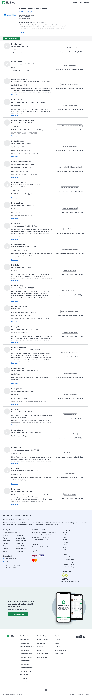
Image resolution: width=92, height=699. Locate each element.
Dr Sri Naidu (15, 489)
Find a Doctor (24, 639)
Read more (14, 94)
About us (57, 639)
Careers (57, 643)
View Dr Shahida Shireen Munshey (70, 167)
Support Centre (42, 657)
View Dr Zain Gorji (70, 270)
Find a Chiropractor (26, 653)
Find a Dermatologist (26, 667)
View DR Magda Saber (70, 394)
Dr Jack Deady (16, 62)
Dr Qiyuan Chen (17, 203)
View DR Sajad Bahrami (69, 146)
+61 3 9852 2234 (10, 558)
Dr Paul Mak (15, 224)
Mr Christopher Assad (19, 306)
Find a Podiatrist (25, 650)
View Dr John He (69, 473)
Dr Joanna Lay (16, 448)
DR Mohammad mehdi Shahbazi (22, 120)
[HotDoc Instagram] (83, 636)
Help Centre (24, 678)
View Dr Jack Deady (69, 65)
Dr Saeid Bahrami (17, 368)
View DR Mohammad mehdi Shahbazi (70, 125)
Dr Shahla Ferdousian (18, 347)
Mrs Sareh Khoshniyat (19, 79)
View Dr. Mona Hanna (70, 434)
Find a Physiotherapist (27, 646)
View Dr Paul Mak (70, 229)
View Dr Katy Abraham (70, 332)
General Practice (42, 639)
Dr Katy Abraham (17, 327)
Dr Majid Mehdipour (18, 244)
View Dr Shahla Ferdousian (69, 353)
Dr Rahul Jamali (16, 44)
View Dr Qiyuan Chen (70, 208)
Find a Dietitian (25, 660)
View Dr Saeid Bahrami (70, 373)
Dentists (40, 646)
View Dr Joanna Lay (70, 453)
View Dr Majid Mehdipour (70, 249)
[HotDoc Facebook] (77, 636)
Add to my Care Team (27, 12)
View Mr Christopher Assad (69, 311)
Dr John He (15, 468)
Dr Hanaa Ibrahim (17, 100)
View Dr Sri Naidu (70, 494)
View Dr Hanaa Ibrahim (69, 105)
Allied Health (41, 643)
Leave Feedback (25, 681)
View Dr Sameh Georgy (69, 291)
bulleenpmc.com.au (11, 562)
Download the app (18, 614)
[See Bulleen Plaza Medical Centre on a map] (79, 15)
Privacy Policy (59, 653)
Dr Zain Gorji (15, 265)
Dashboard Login (42, 653)
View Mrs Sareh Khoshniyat (70, 84)
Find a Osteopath (25, 664)
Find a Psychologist (26, 657)
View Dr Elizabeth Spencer (69, 187)
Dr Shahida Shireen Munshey (21, 162)
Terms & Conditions (61, 650)
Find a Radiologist (25, 671)
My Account (24, 674)
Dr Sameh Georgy (17, 286)
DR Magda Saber (17, 389)
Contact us (58, 646)
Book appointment (11, 38)
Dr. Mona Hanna (17, 430)
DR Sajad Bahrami (17, 141)
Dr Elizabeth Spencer (18, 182)
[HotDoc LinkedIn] (80, 636)
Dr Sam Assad (16, 409)
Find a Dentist (24, 643)
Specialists (40, 650)
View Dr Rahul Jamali (70, 48)
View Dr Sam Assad (70, 414)
